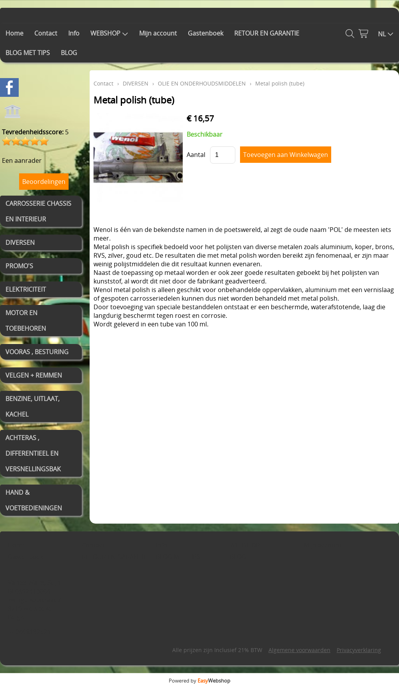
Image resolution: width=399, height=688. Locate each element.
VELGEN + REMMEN (33, 375)
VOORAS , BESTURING (37, 352)
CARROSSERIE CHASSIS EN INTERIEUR (38, 211)
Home (14, 33)
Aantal (196, 154)
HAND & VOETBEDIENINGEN (33, 500)
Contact (45, 33)
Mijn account (158, 33)
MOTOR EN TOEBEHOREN (25, 320)
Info (73, 33)
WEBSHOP (109, 33)
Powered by (199, 680)
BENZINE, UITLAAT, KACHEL (32, 406)
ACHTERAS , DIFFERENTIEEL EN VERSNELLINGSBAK (33, 453)
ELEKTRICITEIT (25, 289)
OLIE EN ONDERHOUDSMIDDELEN (202, 83)
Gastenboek (205, 33)
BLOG (69, 52)
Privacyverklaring (359, 650)
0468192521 (33, 631)
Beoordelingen (43, 181)
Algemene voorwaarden (299, 650)
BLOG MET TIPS (27, 52)
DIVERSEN (20, 242)
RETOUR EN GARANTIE (266, 33)
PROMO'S (19, 266)
